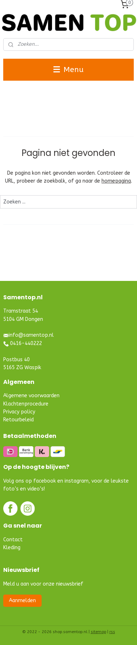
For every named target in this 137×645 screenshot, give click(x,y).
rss (112, 632)
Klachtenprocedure (25, 404)
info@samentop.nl (31, 335)
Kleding (11, 548)
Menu (68, 69)
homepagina (116, 181)
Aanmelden (22, 600)
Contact (13, 540)
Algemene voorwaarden (31, 396)
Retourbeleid (18, 420)
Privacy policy (19, 412)
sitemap (98, 632)
